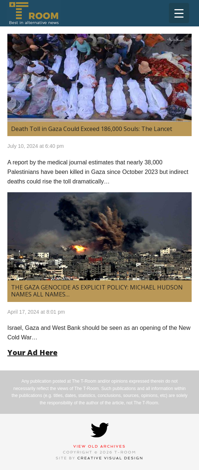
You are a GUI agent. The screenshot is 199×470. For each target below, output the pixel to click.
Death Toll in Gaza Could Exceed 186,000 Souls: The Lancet (91, 129)
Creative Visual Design (110, 458)
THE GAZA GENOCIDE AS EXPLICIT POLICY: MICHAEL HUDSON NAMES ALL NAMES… (97, 290)
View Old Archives (99, 446)
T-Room (34, 13)
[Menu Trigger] (179, 13)
